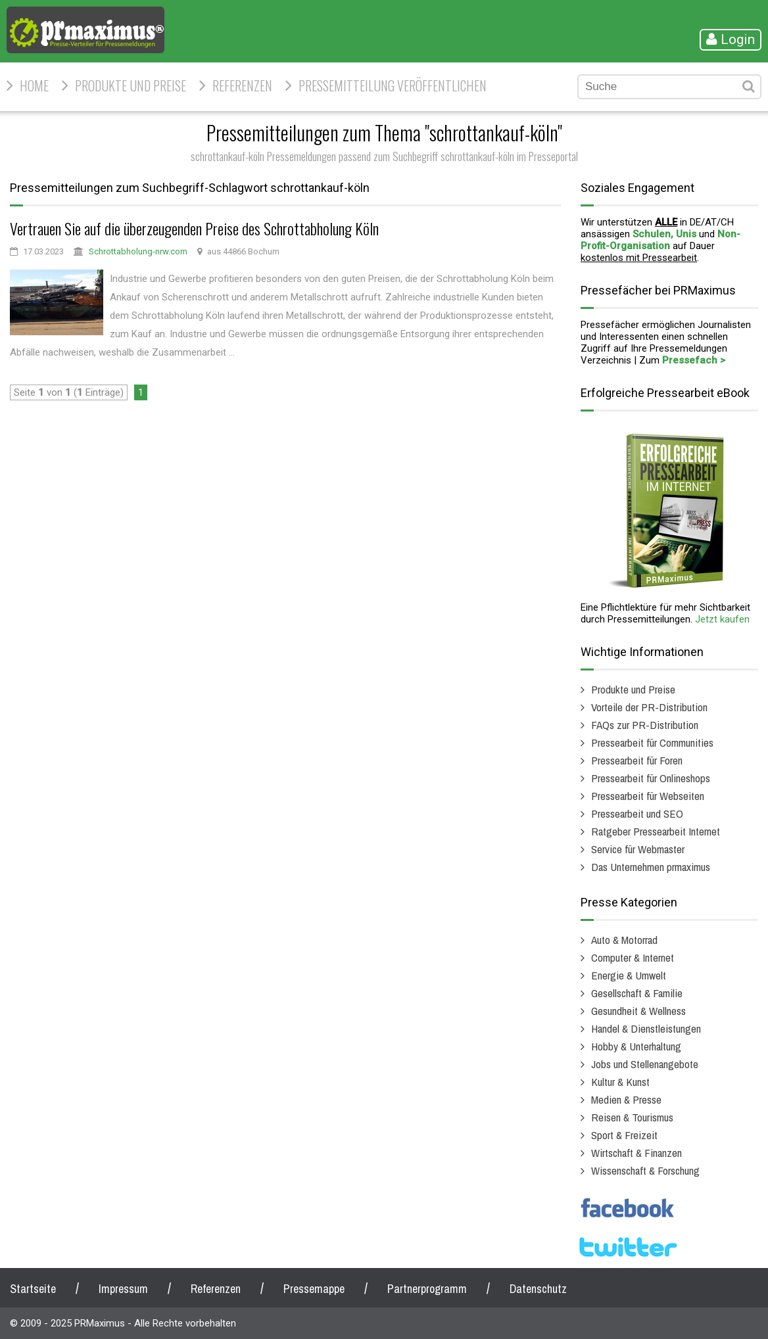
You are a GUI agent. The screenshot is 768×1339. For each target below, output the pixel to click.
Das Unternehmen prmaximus (650, 866)
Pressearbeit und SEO (637, 813)
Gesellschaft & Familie (637, 992)
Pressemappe (314, 1288)
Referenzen (242, 85)
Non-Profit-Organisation (660, 240)
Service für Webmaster (637, 849)
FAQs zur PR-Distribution (644, 724)
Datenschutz (538, 1288)
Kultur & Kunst (620, 1081)
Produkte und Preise (130, 85)
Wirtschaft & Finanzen (636, 1152)
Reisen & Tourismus (632, 1117)
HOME (34, 85)
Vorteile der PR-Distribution (649, 707)
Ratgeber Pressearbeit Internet (655, 831)
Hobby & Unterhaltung (636, 1046)
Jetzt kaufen (722, 619)
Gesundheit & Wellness (638, 1010)
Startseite (33, 1288)
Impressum (123, 1288)
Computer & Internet (632, 957)
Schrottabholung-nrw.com (138, 251)
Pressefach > (693, 360)
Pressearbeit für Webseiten (647, 795)
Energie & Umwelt (628, 975)
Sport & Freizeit (624, 1134)
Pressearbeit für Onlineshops (650, 778)
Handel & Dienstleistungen (646, 1028)
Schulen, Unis (664, 234)
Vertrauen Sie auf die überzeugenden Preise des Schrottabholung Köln (194, 228)
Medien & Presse (626, 1099)
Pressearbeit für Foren (637, 760)
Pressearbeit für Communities (652, 742)
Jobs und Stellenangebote (644, 1063)
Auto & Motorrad (624, 939)
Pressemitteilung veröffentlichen (393, 85)
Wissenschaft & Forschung (645, 1170)
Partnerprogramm (427, 1288)
